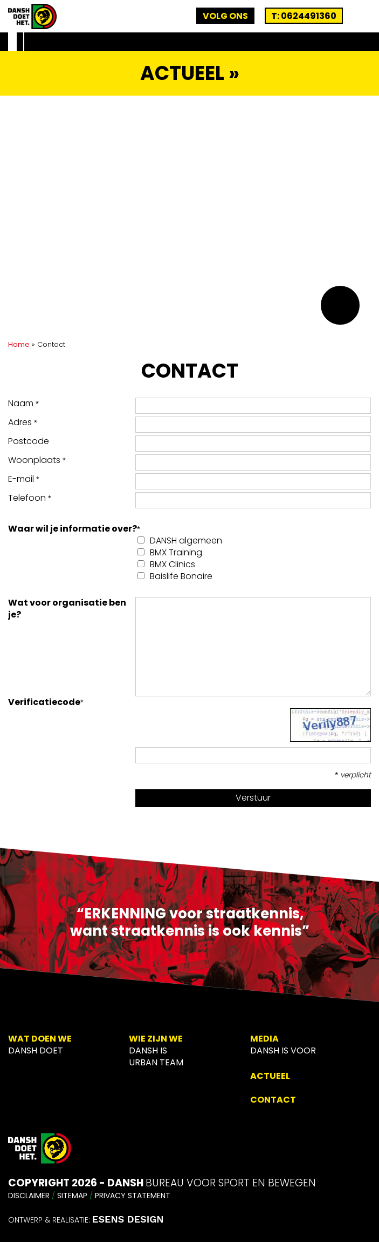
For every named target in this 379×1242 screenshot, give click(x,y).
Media (264, 1038)
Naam (23, 403)
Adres (22, 422)
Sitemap (72, 1195)
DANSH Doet (35, 1050)
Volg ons (225, 16)
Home (19, 344)
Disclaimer (29, 1195)
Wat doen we (40, 1038)
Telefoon (29, 498)
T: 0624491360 (303, 16)
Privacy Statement (132, 1195)
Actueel (270, 1076)
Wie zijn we (156, 1038)
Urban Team (156, 1062)
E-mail (23, 479)
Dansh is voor (283, 1050)
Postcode (28, 441)
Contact (273, 1099)
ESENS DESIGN (128, 1219)
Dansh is (148, 1050)
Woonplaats (37, 460)
